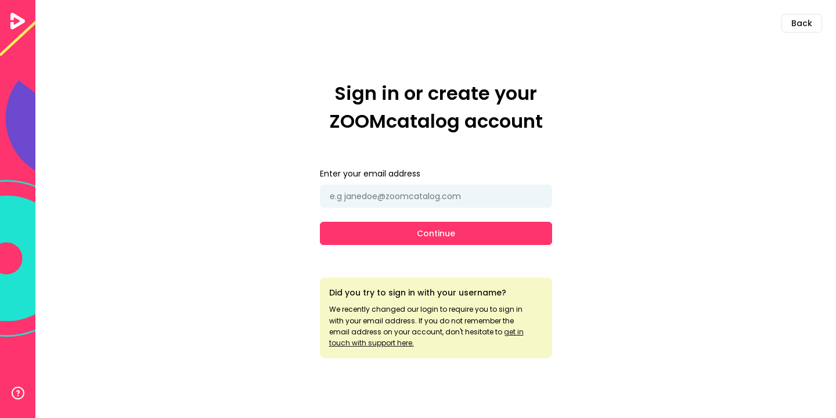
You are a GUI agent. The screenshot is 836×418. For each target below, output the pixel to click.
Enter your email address (370, 173)
